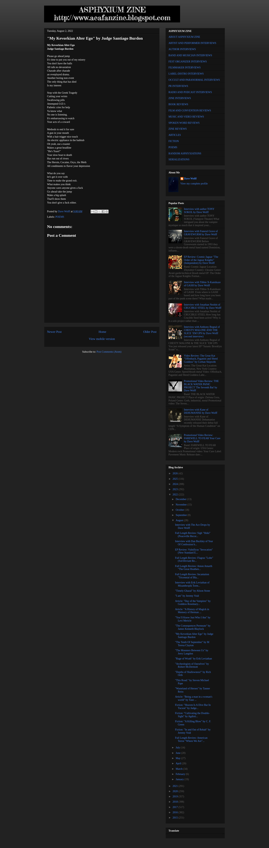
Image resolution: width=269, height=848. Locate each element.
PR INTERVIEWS (178, 86)
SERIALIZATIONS (178, 159)
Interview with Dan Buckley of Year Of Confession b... (194, 543)
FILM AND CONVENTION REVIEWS (189, 110)
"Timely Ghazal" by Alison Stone (192, 590)
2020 (176, 791)
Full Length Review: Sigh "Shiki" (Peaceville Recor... (193, 535)
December (181, 499)
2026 (176, 473)
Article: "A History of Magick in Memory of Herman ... (192, 611)
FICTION (173, 141)
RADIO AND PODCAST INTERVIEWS (190, 92)
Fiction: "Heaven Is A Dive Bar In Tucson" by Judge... (193, 707)
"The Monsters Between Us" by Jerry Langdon (191, 652)
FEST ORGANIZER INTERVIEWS (187, 61)
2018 (176, 801)
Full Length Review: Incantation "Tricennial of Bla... (192, 576)
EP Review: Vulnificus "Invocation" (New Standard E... (194, 551)
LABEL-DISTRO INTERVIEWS (186, 73)
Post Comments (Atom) (109, 351)
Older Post (150, 332)
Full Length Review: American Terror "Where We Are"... (191, 739)
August (180, 520)
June (178, 753)
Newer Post (54, 332)
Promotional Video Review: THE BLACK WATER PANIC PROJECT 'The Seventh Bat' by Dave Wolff (201, 386)
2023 (176, 489)
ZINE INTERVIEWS (179, 98)
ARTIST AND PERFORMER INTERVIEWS (192, 43)
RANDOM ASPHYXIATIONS (184, 153)
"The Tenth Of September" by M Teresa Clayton (192, 644)
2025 (176, 478)
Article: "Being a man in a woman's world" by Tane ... (193, 698)
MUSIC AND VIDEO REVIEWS (186, 116)
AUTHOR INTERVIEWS (182, 49)
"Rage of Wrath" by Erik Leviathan (193, 658)
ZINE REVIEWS (177, 128)
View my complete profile (194, 183)
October (180, 509)
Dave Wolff (190, 178)
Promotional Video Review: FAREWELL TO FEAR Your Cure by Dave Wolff (202, 438)
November (181, 504)
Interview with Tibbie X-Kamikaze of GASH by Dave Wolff (202, 284)
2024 (176, 484)
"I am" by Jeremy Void (187, 595)
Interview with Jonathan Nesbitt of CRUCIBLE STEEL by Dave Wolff (202, 306)
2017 (176, 807)
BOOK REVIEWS (178, 104)
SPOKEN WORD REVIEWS (184, 122)
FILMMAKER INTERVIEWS (184, 67)
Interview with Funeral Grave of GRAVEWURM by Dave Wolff (201, 233)
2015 (176, 817)
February (181, 774)
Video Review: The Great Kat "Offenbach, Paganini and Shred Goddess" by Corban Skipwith (201, 358)
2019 (176, 796)
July (178, 747)
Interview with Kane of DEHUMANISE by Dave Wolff (200, 411)
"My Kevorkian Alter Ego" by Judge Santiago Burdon (194, 636)
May (178, 758)
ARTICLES (174, 135)
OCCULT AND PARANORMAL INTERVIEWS (194, 79)
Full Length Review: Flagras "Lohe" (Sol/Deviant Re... (194, 559)
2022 (176, 494)
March (179, 768)
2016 (176, 812)
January (180, 779)
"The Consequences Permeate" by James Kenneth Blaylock (193, 627)
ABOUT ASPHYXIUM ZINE (184, 37)
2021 (176, 786)
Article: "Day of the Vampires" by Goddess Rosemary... (193, 603)
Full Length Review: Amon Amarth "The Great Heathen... (193, 568)
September (181, 515)
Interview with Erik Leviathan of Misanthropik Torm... (192, 584)
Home (102, 332)
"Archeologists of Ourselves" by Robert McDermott (192, 665)
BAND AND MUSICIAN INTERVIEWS (190, 55)
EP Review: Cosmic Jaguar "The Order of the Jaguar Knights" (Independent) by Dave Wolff (201, 260)
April (179, 763)
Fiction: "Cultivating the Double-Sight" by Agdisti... (192, 715)
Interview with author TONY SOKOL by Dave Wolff (199, 211)
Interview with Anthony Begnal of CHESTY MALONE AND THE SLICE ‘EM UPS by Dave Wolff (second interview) (202, 332)
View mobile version (102, 339)
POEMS (59, 216)
